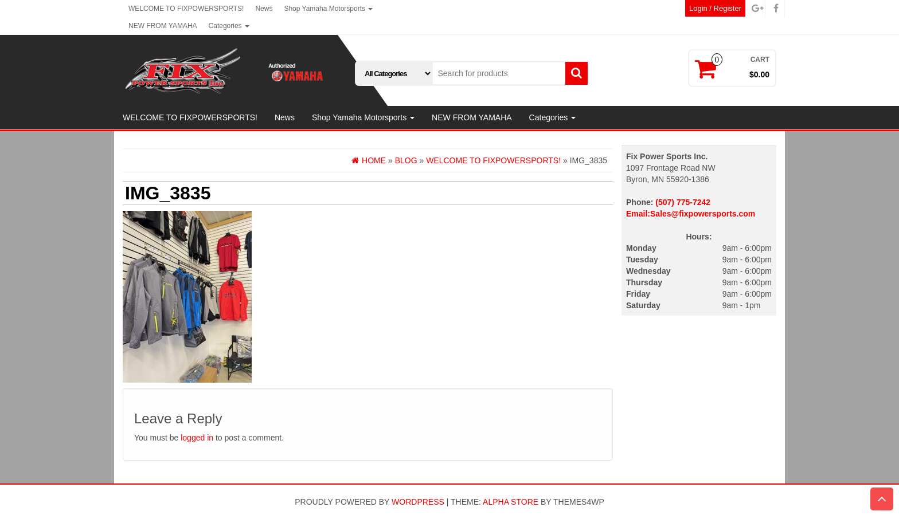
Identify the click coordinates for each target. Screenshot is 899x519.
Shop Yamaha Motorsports (328, 9)
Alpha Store (510, 501)
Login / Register (715, 8)
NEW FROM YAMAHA (162, 26)
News (263, 9)
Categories (229, 26)
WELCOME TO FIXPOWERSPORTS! (186, 9)
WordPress (418, 501)
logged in (197, 437)
